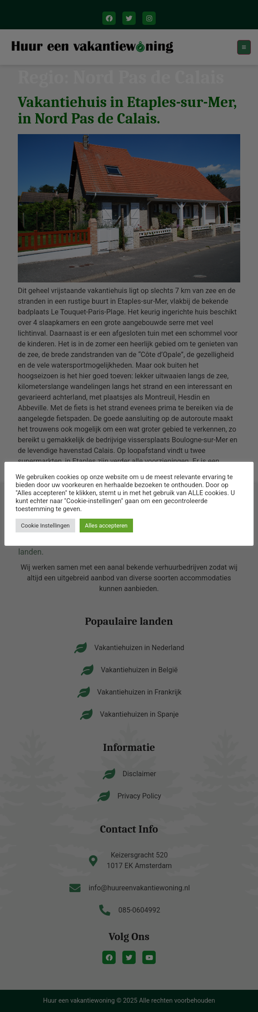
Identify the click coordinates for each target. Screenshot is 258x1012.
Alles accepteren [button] (106, 525)
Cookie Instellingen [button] (45, 525)
